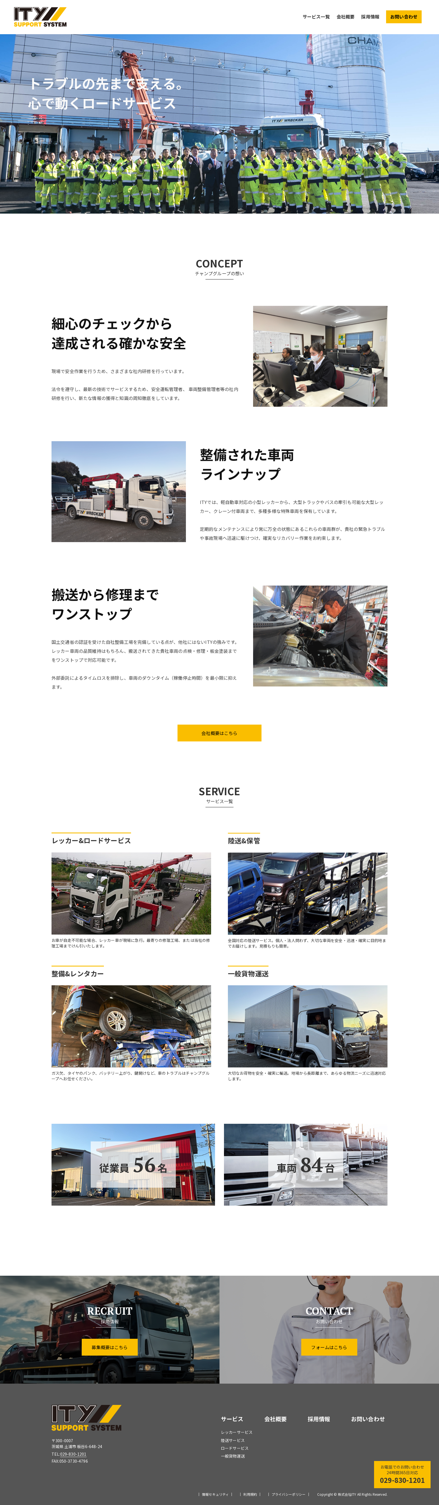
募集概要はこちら (110, 1347)
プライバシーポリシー (289, 1494)
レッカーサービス (237, 1432)
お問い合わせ (403, 16)
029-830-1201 (73, 1454)
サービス (232, 1419)
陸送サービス (233, 1440)
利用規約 (250, 1494)
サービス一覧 (316, 16)
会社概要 (346, 16)
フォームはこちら (329, 1347)
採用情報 (370, 16)
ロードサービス (235, 1448)
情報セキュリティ (215, 1494)
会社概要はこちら (219, 733)
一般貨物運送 (233, 1456)
